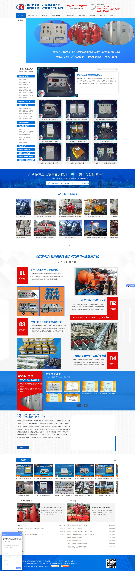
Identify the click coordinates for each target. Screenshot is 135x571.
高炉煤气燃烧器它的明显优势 (101, 507)
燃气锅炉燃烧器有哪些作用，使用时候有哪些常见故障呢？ (56, 478)
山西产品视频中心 (25, 501)
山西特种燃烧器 (23, 142)
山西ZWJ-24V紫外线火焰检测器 (50, 141)
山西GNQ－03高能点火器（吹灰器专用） (77, 119)
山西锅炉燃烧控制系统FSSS (27, 156)
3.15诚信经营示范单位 (72, 393)
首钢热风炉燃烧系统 (91, 216)
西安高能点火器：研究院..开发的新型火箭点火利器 (31, 534)
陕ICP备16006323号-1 (72, 563)
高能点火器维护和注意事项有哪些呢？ (78, 525)
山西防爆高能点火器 (24, 82)
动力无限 (47, 566)
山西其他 (21, 139)
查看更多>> (23, 447)
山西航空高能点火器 (24, 87)
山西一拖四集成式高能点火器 (27, 92)
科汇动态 (73, 501)
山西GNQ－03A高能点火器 (77, 141)
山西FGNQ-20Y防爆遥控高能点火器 (105, 163)
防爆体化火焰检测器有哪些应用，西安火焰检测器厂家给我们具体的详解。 (97, 478)
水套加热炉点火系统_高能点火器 (117, 216)
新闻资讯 (92, 15)
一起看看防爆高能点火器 (74, 540)
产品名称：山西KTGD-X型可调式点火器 (89, 75)
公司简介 (112, 15)
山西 (65, 561)
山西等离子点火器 (24, 101)
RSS (52, 561)
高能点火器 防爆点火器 (77, 495)
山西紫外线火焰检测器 (25, 108)
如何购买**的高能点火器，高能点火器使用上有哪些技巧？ (117, 478)
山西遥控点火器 (23, 79)
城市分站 (61, 561)
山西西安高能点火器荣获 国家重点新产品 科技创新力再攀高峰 (52, 507)
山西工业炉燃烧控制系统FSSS (27, 160)
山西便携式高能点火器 (25, 90)
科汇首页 (20, 15)
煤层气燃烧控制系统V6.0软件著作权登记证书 (108, 393)
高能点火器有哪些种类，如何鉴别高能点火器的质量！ (36, 478)
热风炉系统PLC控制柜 (97, 495)
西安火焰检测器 (22, 525)
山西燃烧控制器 (69, 15)
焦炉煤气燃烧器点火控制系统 (41, 216)
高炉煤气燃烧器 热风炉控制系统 (66, 216)
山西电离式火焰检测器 (25, 113)
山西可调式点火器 (24, 85)
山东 (72, 561)
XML (55, 561)
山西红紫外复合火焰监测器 (26, 111)
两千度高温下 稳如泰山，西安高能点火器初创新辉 (31, 528)
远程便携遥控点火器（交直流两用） (56, 495)
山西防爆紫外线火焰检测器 (26, 116)
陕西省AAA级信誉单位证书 (54, 393)
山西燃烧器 (82, 15)
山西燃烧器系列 (24, 126)
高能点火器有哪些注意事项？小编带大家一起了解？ (82, 534)
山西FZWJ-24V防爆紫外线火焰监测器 (105, 119)
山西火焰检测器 (56, 15)
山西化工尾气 (22, 129)
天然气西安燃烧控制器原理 (75, 537)
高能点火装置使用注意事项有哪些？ (77, 544)
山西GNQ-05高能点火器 (105, 141)
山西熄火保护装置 (24, 149)
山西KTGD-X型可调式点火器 (50, 119)
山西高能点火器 (32, 15)
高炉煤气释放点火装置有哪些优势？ (77, 547)
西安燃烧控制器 (22, 531)
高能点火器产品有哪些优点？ (76, 528)
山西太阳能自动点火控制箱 (26, 95)
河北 (75, 561)
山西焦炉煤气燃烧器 (24, 134)
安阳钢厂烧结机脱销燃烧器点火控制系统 (41, 237)
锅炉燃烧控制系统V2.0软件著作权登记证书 (90, 393)
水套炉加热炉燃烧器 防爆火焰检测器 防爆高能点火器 (36, 495)
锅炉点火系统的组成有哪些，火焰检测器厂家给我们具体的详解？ (77, 478)
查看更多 (67, 245)
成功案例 (44, 15)
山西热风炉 (22, 146)
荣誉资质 (102, 15)
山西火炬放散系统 (24, 153)
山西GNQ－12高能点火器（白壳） (50, 163)
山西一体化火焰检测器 (25, 118)
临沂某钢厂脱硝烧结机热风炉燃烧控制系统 (66, 237)
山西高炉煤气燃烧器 (24, 137)
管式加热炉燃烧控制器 (92, 237)
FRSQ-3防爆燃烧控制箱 (117, 495)
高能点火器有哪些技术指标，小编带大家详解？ (80, 531)
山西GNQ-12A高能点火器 (77, 163)
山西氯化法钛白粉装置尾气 (26, 132)
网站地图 (47, 561)
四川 (69, 561)
